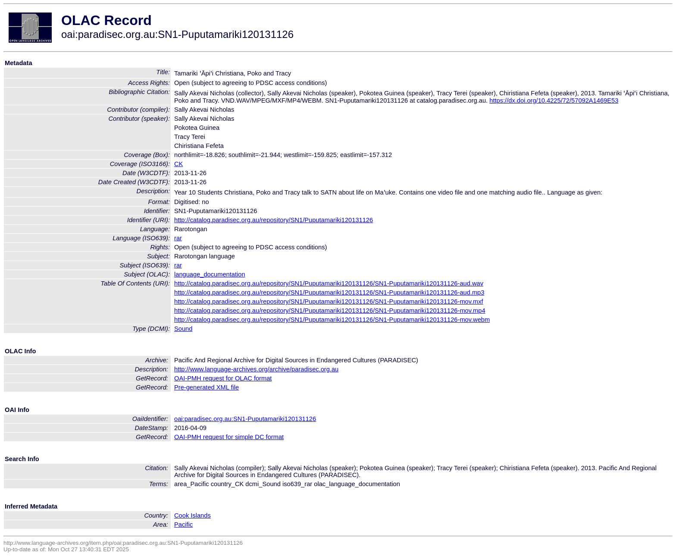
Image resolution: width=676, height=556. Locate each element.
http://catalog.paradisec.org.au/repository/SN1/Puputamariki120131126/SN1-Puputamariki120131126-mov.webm (332, 319)
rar (178, 238)
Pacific (183, 524)
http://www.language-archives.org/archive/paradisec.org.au (256, 369)
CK (178, 163)
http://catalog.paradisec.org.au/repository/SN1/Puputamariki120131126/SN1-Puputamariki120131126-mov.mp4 (329, 310)
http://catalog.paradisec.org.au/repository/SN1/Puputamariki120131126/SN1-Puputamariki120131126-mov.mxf (328, 301)
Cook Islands (192, 515)
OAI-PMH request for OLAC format (223, 378)
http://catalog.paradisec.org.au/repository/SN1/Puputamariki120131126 (273, 220)
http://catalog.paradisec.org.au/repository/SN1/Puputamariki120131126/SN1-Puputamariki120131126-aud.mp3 (329, 292)
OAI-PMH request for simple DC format (229, 436)
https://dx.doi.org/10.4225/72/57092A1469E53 (553, 100)
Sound (183, 328)
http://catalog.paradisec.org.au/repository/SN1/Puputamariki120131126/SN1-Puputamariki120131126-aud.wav (328, 283)
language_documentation (209, 274)
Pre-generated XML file (206, 387)
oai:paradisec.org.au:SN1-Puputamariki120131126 (245, 418)
